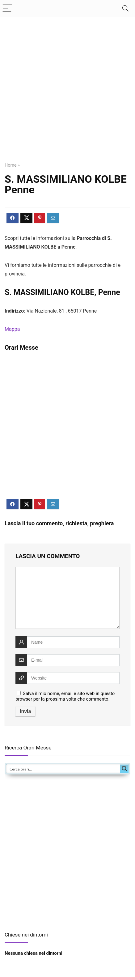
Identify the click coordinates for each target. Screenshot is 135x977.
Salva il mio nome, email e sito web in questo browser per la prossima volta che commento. (65, 696)
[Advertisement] (67, 93)
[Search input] (63, 768)
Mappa (12, 329)
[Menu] (7, 8)
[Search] (125, 8)
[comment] (67, 598)
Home (11, 165)
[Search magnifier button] (124, 768)
